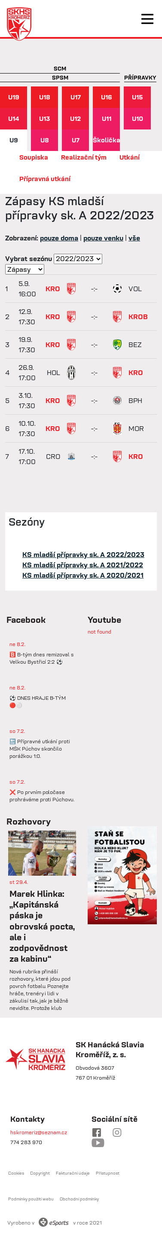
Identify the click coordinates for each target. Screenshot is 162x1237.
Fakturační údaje (73, 1173)
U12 (75, 118)
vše (134, 238)
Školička (106, 140)
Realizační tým (84, 157)
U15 (137, 97)
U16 (106, 97)
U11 (106, 118)
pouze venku (103, 238)
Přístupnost (107, 1173)
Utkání (129, 157)
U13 (44, 118)
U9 (13, 140)
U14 (13, 118)
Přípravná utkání (44, 179)
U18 (44, 97)
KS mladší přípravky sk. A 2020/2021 (83, 575)
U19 (13, 97)
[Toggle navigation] (147, 19)
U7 (75, 140)
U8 (44, 140)
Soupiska (33, 157)
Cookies (16, 1173)
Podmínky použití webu (31, 1199)
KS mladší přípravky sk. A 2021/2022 (82, 564)
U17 (75, 97)
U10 (137, 118)
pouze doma (59, 238)
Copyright (40, 1173)
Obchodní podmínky (79, 1199)
